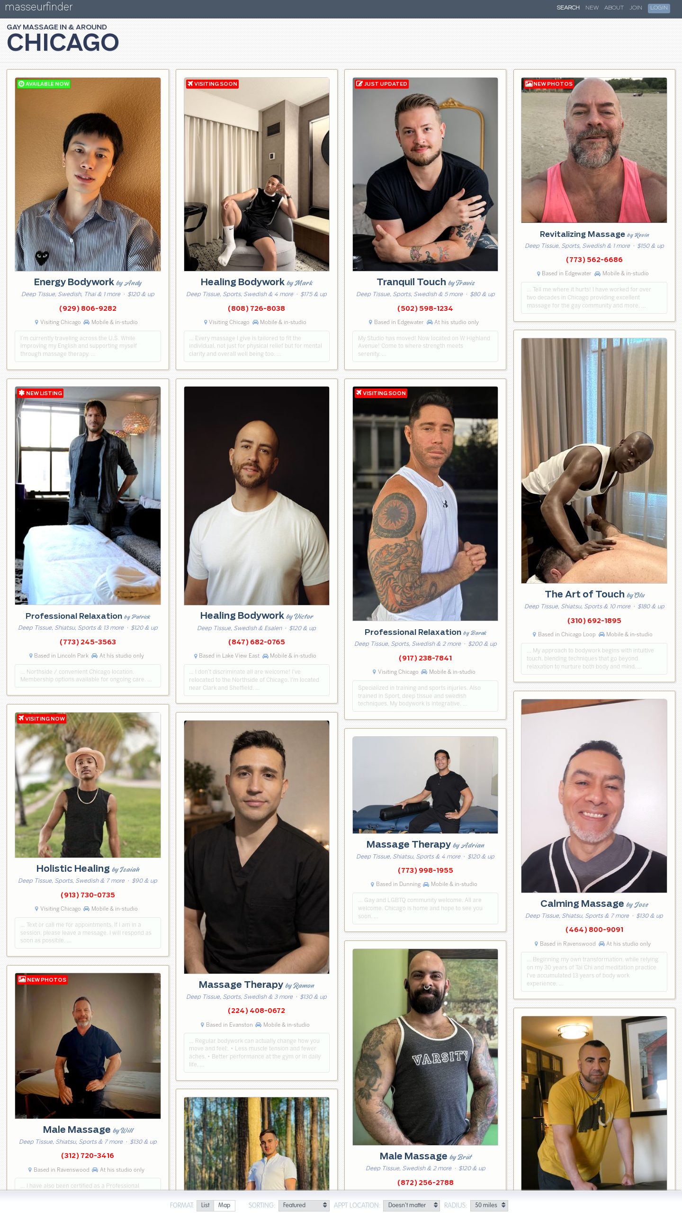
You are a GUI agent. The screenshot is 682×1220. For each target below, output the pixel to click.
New (592, 8)
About (614, 8)
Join (635, 8)
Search (568, 8)
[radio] (205, 1206)
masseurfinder (38, 8)
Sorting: (262, 1205)
